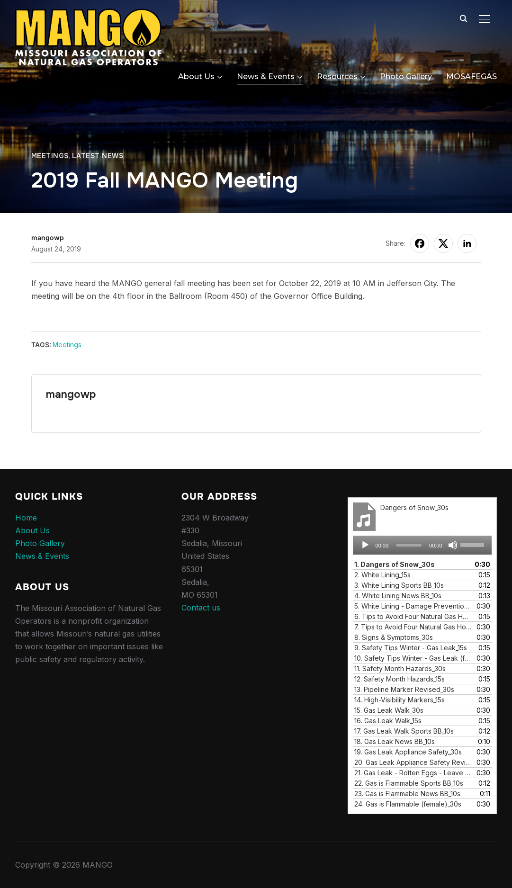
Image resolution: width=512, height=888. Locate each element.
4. (397, 596)
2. (382, 575)
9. (410, 648)
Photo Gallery (406, 76)
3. (399, 585)
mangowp (47, 237)
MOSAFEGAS (471, 76)
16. (388, 721)
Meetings (50, 156)
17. (404, 731)
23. (407, 793)
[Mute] (453, 545)
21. (412, 773)
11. (400, 668)
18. (394, 741)
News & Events (266, 76)
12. (399, 679)
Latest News (98, 156)
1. (394, 564)
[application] (422, 545)
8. (393, 637)
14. (399, 700)
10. (412, 658)
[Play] (365, 545)
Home (26, 517)
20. (412, 762)
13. (404, 689)
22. (408, 783)
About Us (196, 76)
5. (412, 606)
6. (412, 616)
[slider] (409, 545)
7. (412, 627)
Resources (337, 76)
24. (407, 804)
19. (408, 752)
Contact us (200, 607)
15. (388, 710)
